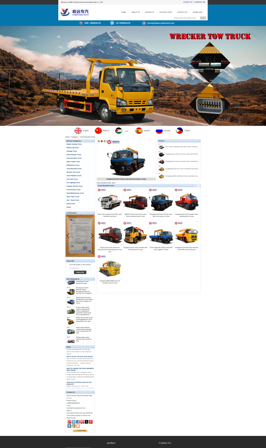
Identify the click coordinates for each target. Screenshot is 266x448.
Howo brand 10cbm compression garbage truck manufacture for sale (83, 331)
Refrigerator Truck (73, 165)
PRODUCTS (149, 12)
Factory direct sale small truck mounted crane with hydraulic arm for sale (110, 249)
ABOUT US (135, 12)
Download (197, 12)
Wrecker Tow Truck (73, 172)
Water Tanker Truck (73, 161)
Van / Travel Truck (73, 200)
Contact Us (187, 2)
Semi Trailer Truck (73, 196)
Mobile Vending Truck (74, 144)
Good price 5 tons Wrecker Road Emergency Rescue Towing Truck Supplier (84, 291)
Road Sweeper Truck (74, 154)
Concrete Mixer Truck (74, 158)
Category (74, 137)
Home (67, 137)
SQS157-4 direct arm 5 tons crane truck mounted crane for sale (135, 215)
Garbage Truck (72, 151)
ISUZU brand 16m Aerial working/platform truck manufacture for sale (84, 320)
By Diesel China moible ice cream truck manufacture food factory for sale (84, 282)
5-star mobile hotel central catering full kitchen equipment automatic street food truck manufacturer (83, 312)
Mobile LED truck (73, 147)
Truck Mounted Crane (74, 168)
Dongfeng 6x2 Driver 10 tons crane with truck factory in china (126, 179)
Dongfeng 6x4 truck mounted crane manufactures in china (185, 161)
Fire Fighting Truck (73, 182)
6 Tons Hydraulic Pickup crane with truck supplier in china (161, 248)
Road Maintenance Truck (75, 193)
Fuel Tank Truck (72, 179)
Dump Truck (71, 203)
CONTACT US (182, 12)
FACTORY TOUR (165, 12)
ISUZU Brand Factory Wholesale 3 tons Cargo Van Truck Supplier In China (84, 301)
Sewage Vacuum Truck (74, 186)
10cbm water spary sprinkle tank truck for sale (84, 340)
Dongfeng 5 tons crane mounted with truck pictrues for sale (135, 248)
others (69, 207)
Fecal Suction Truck (74, 189)
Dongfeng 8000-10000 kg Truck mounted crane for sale (184, 176)
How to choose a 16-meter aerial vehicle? (80, 358)
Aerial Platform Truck (74, 175)
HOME (123, 12)
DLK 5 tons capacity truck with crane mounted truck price (185, 147)
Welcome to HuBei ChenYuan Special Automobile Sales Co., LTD (82, 2)
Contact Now (80, 430)
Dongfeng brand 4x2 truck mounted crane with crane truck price (187, 169)
